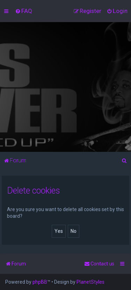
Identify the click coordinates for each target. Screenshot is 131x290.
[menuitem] (23, 11)
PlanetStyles (90, 282)
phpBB (39, 282)
